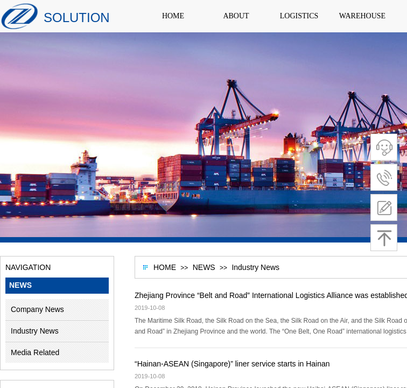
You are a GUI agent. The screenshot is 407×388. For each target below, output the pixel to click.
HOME (164, 267)
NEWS (204, 267)
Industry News (255, 267)
